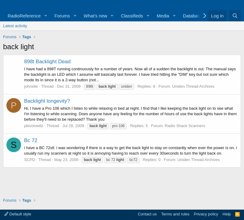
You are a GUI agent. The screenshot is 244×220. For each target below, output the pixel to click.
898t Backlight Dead (47, 61)
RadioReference (24, 15)
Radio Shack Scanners (185, 125)
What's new (95, 15)
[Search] (235, 15)
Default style (17, 214)
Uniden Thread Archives (193, 86)
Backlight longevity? (47, 101)
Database (192, 15)
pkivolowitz (33, 125)
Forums (62, 15)
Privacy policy (206, 214)
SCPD (29, 159)
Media (163, 15)
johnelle (31, 86)
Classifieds (132, 15)
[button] (45, 15)
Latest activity (15, 26)
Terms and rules (175, 214)
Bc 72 (30, 140)
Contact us (147, 214)
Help (227, 214)
